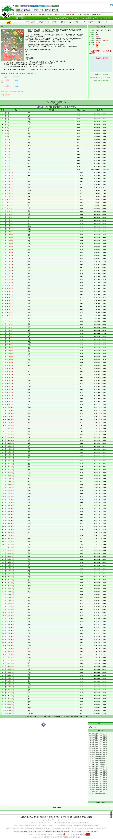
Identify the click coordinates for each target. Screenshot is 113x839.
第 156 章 (8, 574)
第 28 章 (7, 193)
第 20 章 (7, 169)
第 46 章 (7, 247)
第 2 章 (7, 116)
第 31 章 (7, 202)
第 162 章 (8, 592)
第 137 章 (8, 517)
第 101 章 (8, 410)
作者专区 (42, 14)
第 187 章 (8, 666)
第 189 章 (8, 672)
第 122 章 (8, 473)
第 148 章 (8, 550)
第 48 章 (7, 253)
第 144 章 (8, 538)
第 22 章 (7, 175)
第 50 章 (7, 259)
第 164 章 (8, 598)
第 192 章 (8, 681)
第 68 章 (7, 312)
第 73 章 (7, 327)
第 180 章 (8, 645)
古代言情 (49, 18)
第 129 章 (8, 493)
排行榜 (26, 14)
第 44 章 (7, 241)
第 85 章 (7, 363)
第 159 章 (8, 583)
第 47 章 (7, 250)
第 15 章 (7, 154)
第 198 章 (8, 699)
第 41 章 (7, 232)
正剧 (35, 73)
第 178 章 (8, 639)
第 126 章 (8, 485)
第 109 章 (8, 434)
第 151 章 (8, 559)
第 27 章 (7, 190)
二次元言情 (96, 18)
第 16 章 (7, 157)
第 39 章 (7, 226)
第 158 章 (8, 580)
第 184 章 (8, 657)
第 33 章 (7, 208)
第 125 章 (8, 482)
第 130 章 (8, 496)
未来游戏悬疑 (86, 18)
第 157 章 (8, 577)
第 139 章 (8, 523)
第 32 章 (7, 205)
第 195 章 (8, 690)
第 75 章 (7, 333)
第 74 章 (7, 330)
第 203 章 (8, 714)
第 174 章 (8, 627)
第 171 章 (8, 618)
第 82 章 (7, 354)
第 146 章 (8, 544)
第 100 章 (8, 407)
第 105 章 (8, 422)
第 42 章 (7, 235)
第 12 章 (7, 146)
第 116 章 (8, 455)
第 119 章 (8, 464)
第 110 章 (8, 437)
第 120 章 (8, 467)
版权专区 (50, 14)
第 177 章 (8, 636)
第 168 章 (8, 609)
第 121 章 (8, 470)
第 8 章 (7, 134)
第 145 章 (8, 541)
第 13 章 (7, 148)
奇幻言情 (77, 18)
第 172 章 (8, 621)
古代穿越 (70, 18)
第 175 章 (8, 630)
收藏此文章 (39, 107)
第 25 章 (7, 184)
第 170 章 (8, 615)
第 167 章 (8, 606)
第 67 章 (7, 309)
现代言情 (56, 18)
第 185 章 (8, 660)
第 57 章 (7, 279)
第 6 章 (7, 128)
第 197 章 (8, 696)
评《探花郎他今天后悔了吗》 (99, 734)
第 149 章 (8, 553)
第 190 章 (8, 675)
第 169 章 (8, 612)
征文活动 (66, 14)
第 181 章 (8, 648)
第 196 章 (8, 693)
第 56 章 (7, 276)
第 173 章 (8, 624)
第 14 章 (7, 151)
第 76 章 (7, 336)
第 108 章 (8, 431)
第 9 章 (7, 137)
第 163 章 (8, 595)
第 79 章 (7, 345)
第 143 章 (8, 535)
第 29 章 (7, 196)
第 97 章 (7, 398)
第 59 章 (7, 285)
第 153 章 (8, 565)
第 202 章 (8, 711)
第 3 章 (7, 119)
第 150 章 (8, 556)
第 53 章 (7, 267)
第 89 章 (7, 375)
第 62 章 (7, 294)
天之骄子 (17, 73)
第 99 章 (7, 404)
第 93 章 (7, 386)
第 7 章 (7, 131)
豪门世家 (11, 73)
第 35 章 (7, 214)
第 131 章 (8, 499)
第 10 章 (7, 140)
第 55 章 (7, 273)
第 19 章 (7, 166)
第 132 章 (8, 502)
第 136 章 (8, 514)
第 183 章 (8, 654)
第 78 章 (7, 342)
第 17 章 (7, 160)
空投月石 (63, 107)
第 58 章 (7, 282)
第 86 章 (7, 366)
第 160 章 (8, 586)
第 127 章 (8, 488)
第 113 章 (8, 446)
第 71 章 (7, 321)
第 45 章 (7, 244)
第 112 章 (8, 443)
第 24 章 (7, 181)
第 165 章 (8, 601)
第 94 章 (7, 389)
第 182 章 (8, 651)
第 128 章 (8, 491)
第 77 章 (7, 339)
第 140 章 (8, 526)
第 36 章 (7, 217)
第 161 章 (8, 589)
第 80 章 (7, 348)
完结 (109, 18)
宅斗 (27, 73)
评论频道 (34, 14)
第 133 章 (8, 505)
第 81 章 (7, 351)
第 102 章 (8, 413)
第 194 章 (8, 687)
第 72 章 (7, 324)
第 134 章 (8, 508)
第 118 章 (8, 461)
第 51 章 (7, 262)
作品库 (20, 14)
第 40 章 (7, 229)
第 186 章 (8, 663)
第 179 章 (8, 642)
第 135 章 (8, 511)
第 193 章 (8, 684)
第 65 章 (7, 303)
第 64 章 (7, 300)
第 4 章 (7, 122)
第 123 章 (8, 476)
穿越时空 (23, 73)
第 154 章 (8, 568)
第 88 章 (7, 372)
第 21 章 (7, 172)
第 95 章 (7, 392)
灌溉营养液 (55, 107)
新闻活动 (58, 14)
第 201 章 (8, 708)
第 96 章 (7, 395)
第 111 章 (8, 440)
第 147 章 (8, 547)
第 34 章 (7, 211)
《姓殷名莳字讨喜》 (96, 791)
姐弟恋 (31, 73)
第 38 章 (7, 223)
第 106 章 (8, 425)
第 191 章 (8, 678)
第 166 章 (8, 604)
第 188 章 (8, 669)
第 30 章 (7, 199)
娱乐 (99, 14)
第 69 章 (7, 315)
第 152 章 (8, 562)
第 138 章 (8, 520)
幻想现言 (63, 18)
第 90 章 (7, 377)
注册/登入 (87, 14)
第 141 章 (8, 529)
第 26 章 (7, 187)
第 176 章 (8, 633)
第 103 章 (8, 416)
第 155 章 (8, 571)
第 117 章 (8, 458)
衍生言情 (103, 18)
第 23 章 (7, 178)
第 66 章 (7, 306)
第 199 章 (8, 702)
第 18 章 (7, 163)
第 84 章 (7, 360)
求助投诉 (78, 14)
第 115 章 (8, 452)
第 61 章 (7, 291)
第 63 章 (7, 297)
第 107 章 (8, 428)
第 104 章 (8, 419)
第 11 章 (7, 143)
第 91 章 (7, 380)
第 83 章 (7, 357)
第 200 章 (8, 705)
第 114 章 (8, 449)
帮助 (94, 14)
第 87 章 (7, 369)
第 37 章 (7, 220)
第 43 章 (7, 238)
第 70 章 (7, 318)
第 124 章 (8, 479)
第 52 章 (7, 264)
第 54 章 (7, 270)
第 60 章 (7, 288)
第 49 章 (7, 256)
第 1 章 (7, 113)
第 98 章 (7, 401)
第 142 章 (8, 532)
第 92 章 (7, 383)
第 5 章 (7, 125)
